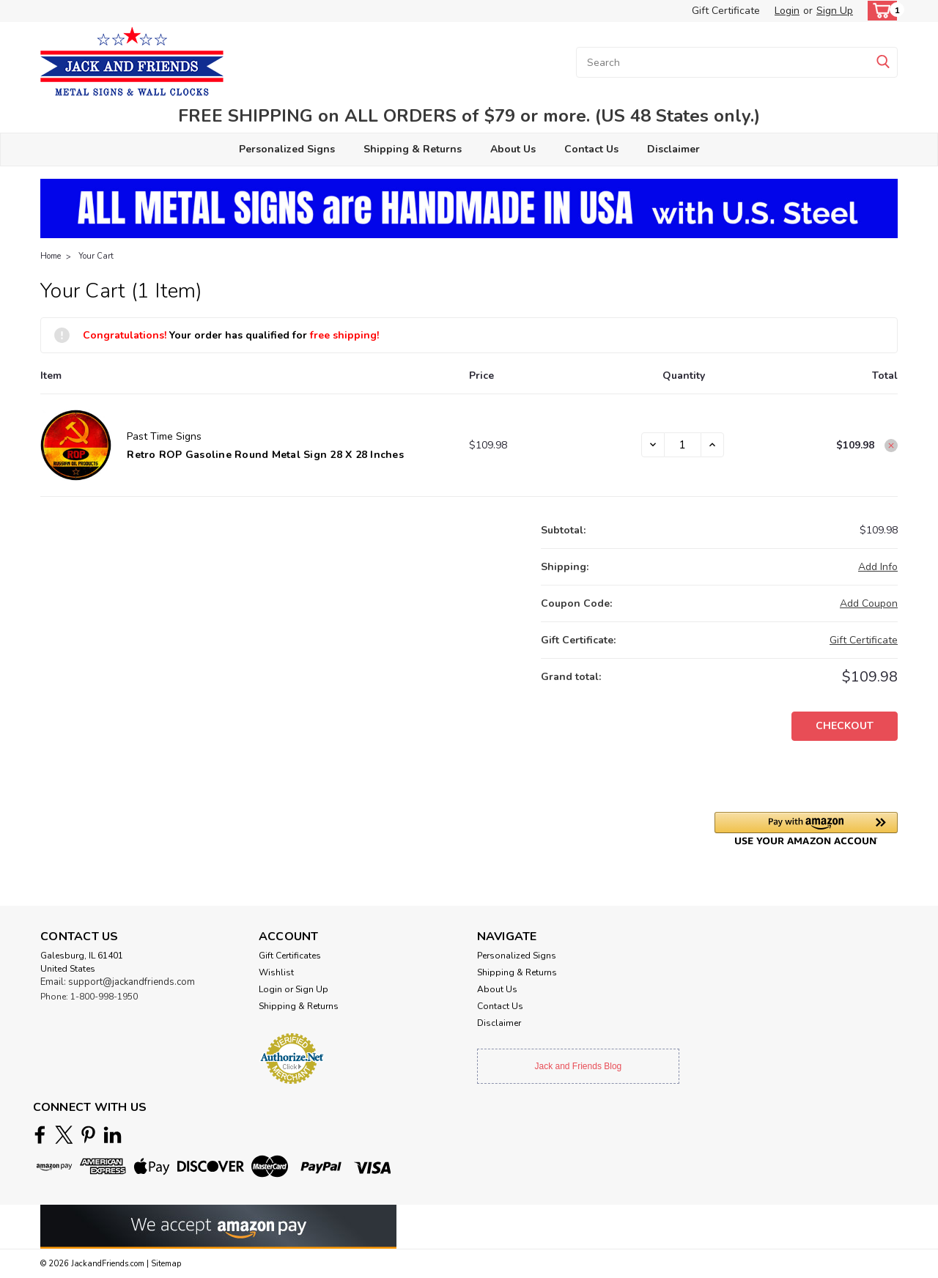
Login (787, 11)
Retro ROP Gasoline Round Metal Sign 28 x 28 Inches (265, 455)
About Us (513, 149)
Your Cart (96, 256)
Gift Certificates (290, 955)
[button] (806, 828)
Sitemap (166, 1263)
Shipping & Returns (412, 149)
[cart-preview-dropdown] (879, 11)
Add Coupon (869, 603)
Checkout (845, 726)
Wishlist (276, 972)
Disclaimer (673, 149)
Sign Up (834, 11)
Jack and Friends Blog (578, 1066)
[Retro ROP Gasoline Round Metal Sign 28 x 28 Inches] (683, 444)
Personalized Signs (287, 149)
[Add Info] (878, 567)
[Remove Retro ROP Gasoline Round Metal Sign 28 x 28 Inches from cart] (891, 445)
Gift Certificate (726, 11)
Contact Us (591, 149)
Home (50, 256)
